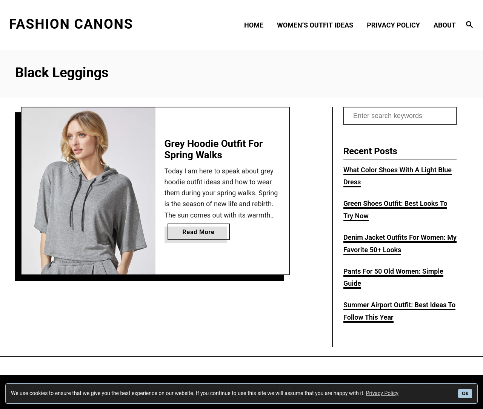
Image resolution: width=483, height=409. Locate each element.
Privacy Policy (382, 393)
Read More (201, 233)
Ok (465, 393)
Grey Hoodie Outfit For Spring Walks (214, 149)
